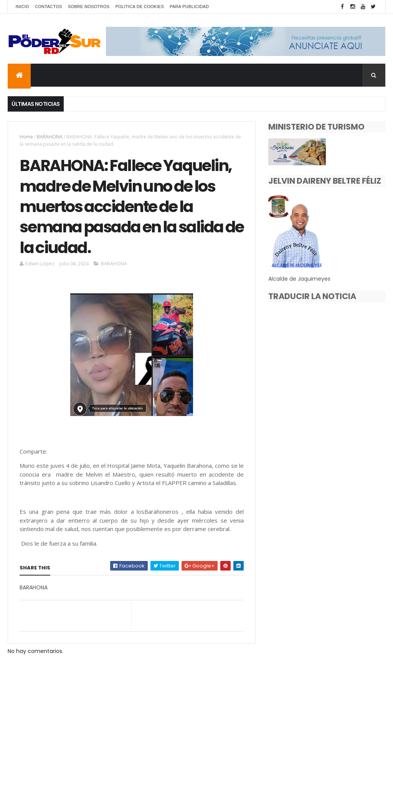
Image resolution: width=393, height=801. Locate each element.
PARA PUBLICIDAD (189, 6)
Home (26, 136)
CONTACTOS (48, 6)
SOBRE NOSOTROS (89, 6)
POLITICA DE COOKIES (139, 6)
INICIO (22, 6)
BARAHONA (50, 136)
